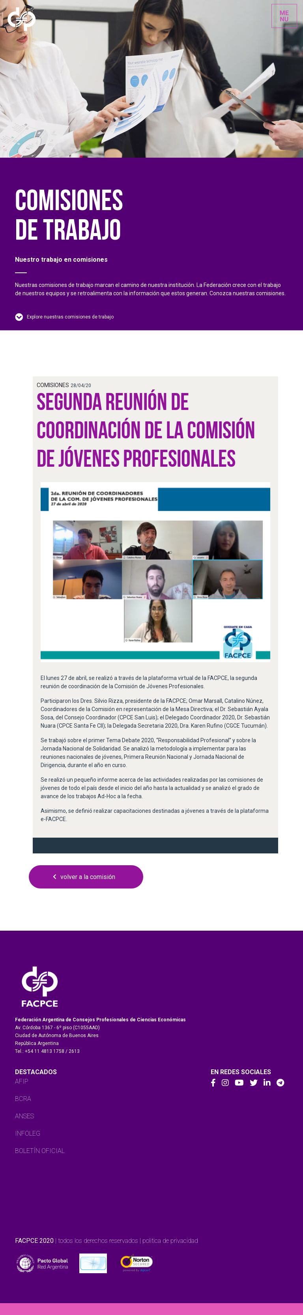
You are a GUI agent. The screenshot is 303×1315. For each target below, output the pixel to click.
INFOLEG (27, 1133)
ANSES (24, 1116)
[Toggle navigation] (284, 16)
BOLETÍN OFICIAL (40, 1151)
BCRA (23, 1099)
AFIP (21, 1081)
